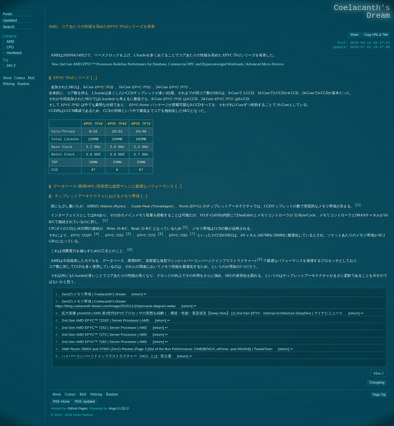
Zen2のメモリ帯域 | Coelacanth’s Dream (94, 294)
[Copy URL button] (354, 35)
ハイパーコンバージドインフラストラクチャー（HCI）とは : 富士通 (116, 360)
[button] (61, 406)
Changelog (376, 386)
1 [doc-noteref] (358, 204)
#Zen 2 (378, 377)
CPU (10, 47)
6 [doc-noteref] (160, 233)
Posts (7, 14)
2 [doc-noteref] (105, 220)
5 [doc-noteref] (128, 233)
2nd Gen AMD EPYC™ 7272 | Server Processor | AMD (104, 337)
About (56, 398)
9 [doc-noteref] (259, 258)
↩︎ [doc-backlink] (145, 294)
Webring (96, 398)
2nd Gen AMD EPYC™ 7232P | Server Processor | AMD (105, 322)
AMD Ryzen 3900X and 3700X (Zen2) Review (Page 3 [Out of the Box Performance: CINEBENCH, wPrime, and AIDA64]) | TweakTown (167, 352)
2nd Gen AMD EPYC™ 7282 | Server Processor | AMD (104, 345)
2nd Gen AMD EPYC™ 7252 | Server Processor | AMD (104, 329)
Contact (70, 398)
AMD (10, 41)
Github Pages (78, 412)
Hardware (14, 53)
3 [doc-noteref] (185, 226)
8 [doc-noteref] (130, 249)
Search (9, 27)
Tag (5, 59)
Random (112, 398)
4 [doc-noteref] (96, 233)
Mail (83, 398)
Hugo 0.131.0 (119, 412)
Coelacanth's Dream (362, 12)
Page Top (379, 398)
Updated (10, 20)
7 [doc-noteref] (192, 233)
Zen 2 (11, 65)
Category (9, 35)
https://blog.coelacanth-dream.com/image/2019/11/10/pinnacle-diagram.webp (115, 306)
